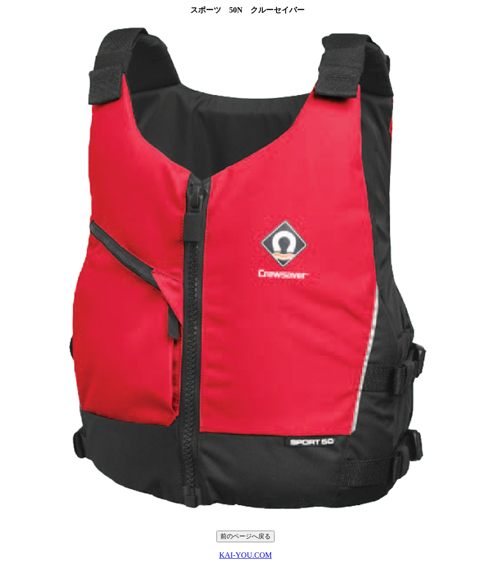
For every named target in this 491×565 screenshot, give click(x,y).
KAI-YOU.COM (245, 555)
